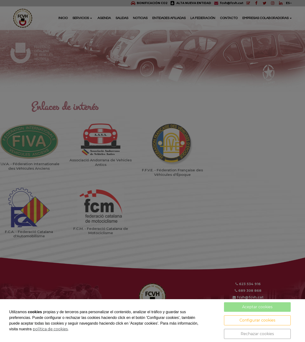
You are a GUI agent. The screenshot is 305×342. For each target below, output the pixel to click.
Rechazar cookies (257, 334)
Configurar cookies (257, 320)
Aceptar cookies (257, 307)
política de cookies (50, 329)
